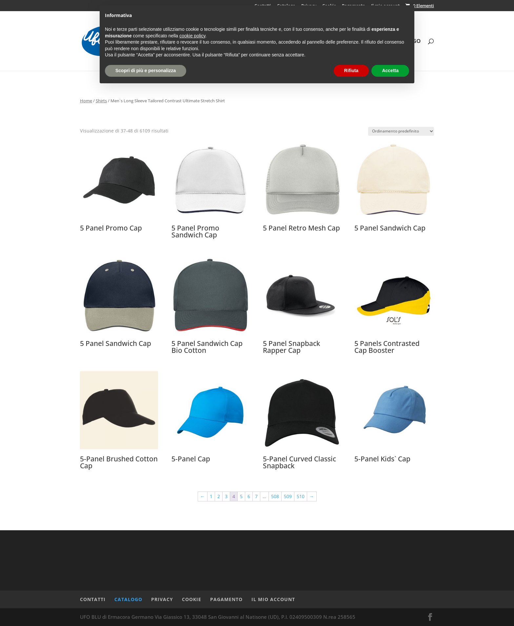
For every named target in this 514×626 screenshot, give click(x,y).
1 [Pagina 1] (211, 496)
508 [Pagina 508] (275, 496)
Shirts (101, 101)
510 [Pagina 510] (301, 496)
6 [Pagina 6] (248, 496)
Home (86, 101)
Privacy (162, 599)
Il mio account (273, 599)
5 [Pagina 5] (241, 496)
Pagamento (226, 599)
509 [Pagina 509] (288, 496)
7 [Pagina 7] (256, 496)
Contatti (93, 599)
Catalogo (128, 599)
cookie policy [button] (192, 35)
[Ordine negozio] (401, 131)
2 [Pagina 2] (218, 496)
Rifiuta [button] (351, 70)
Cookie (191, 599)
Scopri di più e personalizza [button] (145, 70)
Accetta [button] (390, 70)
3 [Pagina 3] (226, 496)
